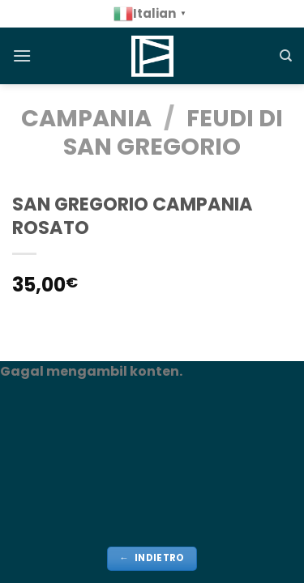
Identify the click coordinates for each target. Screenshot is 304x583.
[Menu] (22, 55)
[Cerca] (286, 55)
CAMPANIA (86, 118)
